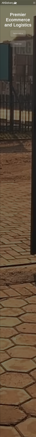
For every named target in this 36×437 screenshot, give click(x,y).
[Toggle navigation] (34, 2)
